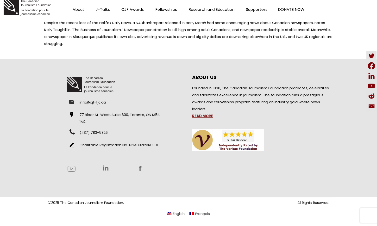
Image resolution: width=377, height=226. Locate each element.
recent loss (76, 22)
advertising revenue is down (162, 36)
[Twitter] (371, 56)
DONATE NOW (291, 9)
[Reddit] (371, 96)
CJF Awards (132, 9)
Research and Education (211, 9)
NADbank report (150, 22)
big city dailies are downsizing (222, 36)
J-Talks (103, 9)
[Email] (371, 106)
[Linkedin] (371, 76)
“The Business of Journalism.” (97, 29)
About (78, 9)
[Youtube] (371, 86)
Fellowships (166, 9)
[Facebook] (371, 66)
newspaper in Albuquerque (71, 36)
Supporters (256, 9)
